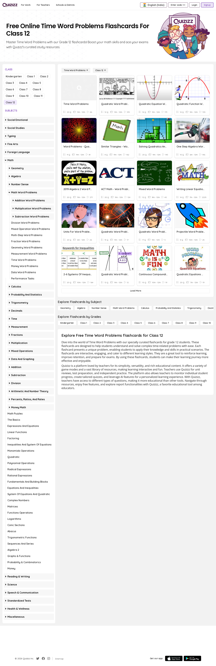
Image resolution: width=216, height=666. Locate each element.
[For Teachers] (43, 4)
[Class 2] (97, 322)
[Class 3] (110, 322)
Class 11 (38, 95)
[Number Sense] (99, 308)
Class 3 (10, 82)
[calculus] (145, 308)
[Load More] (135, 290)
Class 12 (10, 102)
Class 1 (31, 76)
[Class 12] (100, 70)
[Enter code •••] (178, 4)
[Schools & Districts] (65, 4)
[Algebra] (81, 308)
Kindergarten (14, 76)
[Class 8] (179, 322)
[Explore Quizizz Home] (9, 5)
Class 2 (44, 76)
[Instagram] (48, 658)
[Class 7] (165, 322)
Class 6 (10, 89)
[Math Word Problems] (123, 308)
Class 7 (23, 89)
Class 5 (37, 82)
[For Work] (26, 4)
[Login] (194, 4)
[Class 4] (124, 322)
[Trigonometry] (194, 308)
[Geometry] (65, 308)
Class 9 (10, 95)
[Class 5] (138, 322)
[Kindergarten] (67, 322)
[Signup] (207, 4)
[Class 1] (84, 322)
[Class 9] (193, 322)
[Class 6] (151, 322)
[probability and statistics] (168, 308)
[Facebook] (43, 658)
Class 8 (37, 89)
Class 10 (24, 95)
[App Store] (173, 658)
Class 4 (23, 82)
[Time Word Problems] (75, 70)
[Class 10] (207, 322)
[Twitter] (37, 658)
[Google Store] (192, 658)
